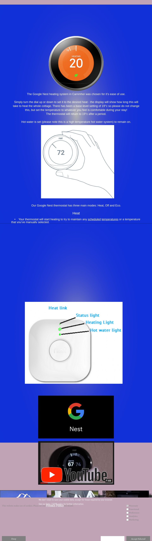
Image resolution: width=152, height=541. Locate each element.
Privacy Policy (55, 505)
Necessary (133, 505)
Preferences (134, 512)
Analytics (133, 516)
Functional (134, 509)
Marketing (134, 519)
